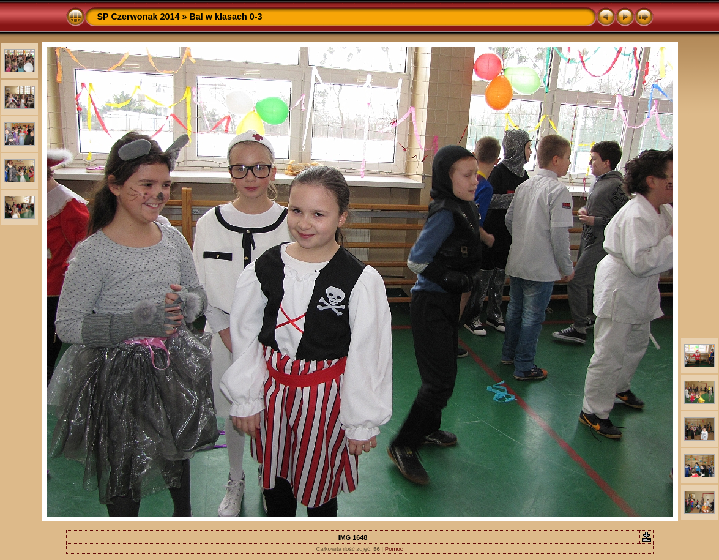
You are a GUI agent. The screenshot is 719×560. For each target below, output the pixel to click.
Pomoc (394, 548)
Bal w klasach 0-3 (225, 16)
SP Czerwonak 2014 (138, 16)
